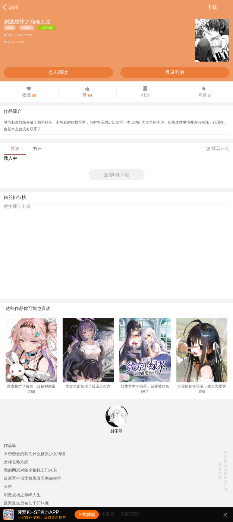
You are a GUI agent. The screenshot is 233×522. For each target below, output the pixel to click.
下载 (212, 7)
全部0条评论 (116, 174)
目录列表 (175, 72)
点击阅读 (58, 72)
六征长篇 (47, 27)
